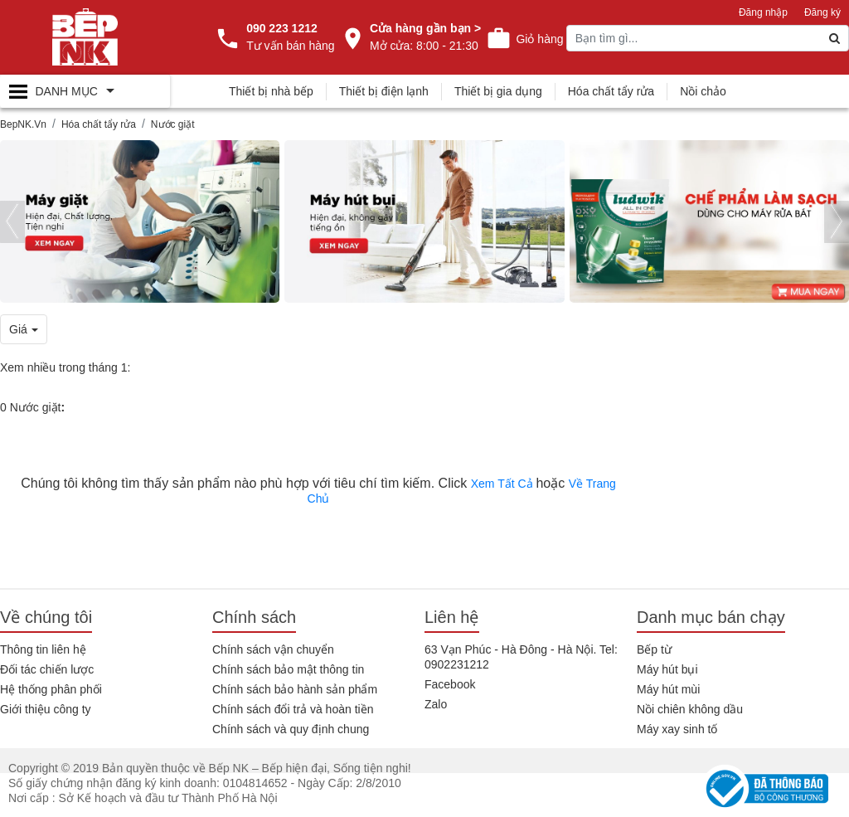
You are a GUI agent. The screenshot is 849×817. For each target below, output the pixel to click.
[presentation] (12, 222)
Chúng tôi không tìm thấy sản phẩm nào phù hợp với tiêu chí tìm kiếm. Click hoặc (318, 490)
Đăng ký (822, 12)
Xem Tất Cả (503, 483)
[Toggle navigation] (85, 91)
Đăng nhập (763, 12)
